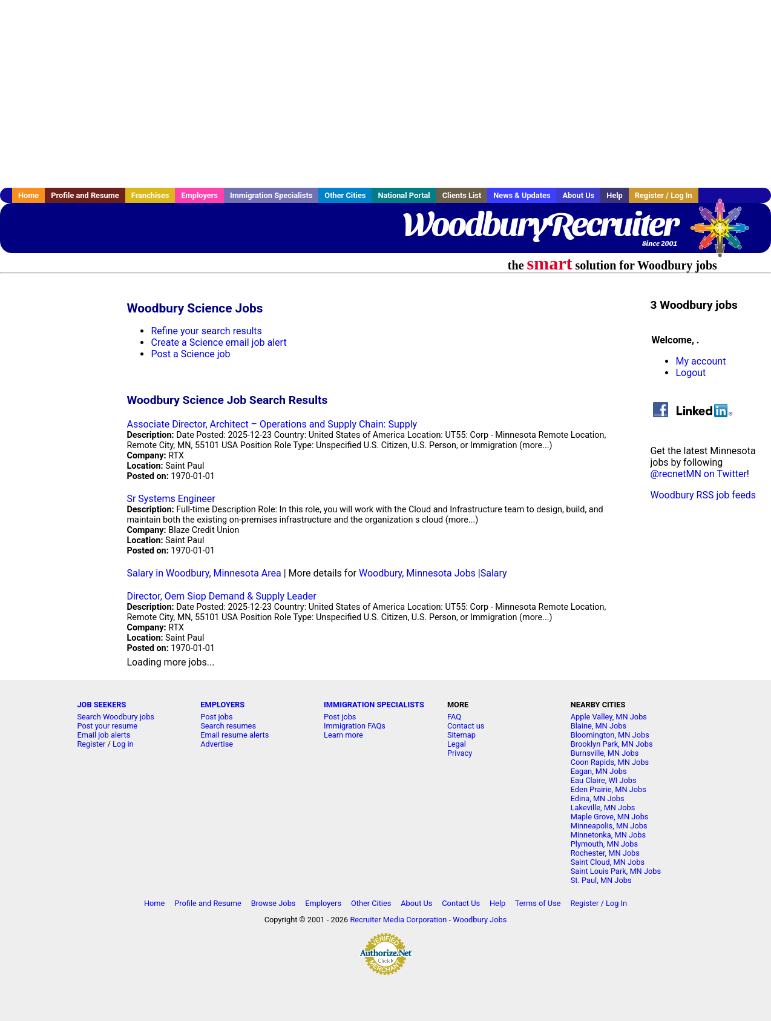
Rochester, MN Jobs (605, 852)
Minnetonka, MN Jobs (608, 834)
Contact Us (461, 903)
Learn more (343, 734)
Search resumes (228, 725)
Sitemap (461, 734)
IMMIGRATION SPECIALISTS (374, 704)
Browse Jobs (273, 903)
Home (28, 195)
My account (700, 361)
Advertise (216, 743)
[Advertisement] (385, 94)
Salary (494, 573)
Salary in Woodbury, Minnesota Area (203, 573)
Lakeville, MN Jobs (603, 807)
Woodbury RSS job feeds (703, 495)
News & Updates (521, 195)
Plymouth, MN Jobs (604, 843)
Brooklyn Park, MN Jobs (612, 743)
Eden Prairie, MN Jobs (608, 789)
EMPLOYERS (222, 704)
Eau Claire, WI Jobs (604, 780)
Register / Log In (663, 195)
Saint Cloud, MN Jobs (608, 862)
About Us (578, 195)
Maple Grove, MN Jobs (610, 816)
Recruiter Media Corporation (398, 919)
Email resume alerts (234, 734)
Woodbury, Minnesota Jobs (417, 573)
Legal (456, 743)
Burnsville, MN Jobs (605, 753)
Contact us (466, 725)
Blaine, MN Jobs (598, 725)
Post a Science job (190, 354)
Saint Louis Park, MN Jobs (616, 871)
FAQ (454, 716)
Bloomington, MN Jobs (610, 734)
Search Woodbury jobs (115, 716)
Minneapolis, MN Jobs (609, 825)
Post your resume (107, 725)
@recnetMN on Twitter (698, 474)
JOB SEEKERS (101, 704)
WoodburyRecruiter (539, 224)
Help (614, 195)
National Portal (404, 195)
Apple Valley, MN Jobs (609, 716)
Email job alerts (103, 734)
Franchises (150, 195)
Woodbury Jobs (480, 919)
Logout (690, 372)
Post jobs (216, 716)
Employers (199, 195)
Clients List (462, 195)
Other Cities (345, 195)
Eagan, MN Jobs (599, 771)
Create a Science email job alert (218, 342)
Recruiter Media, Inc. (725, 233)
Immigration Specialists (271, 195)
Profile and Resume (85, 195)
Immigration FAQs (355, 725)
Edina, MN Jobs (598, 798)
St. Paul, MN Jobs (601, 880)
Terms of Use (538, 903)
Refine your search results (206, 331)
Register (91, 743)
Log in (123, 743)
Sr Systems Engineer (170, 498)
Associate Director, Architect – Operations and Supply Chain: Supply (271, 424)
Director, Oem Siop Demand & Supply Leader (221, 596)
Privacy (459, 753)
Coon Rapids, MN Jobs (610, 762)
